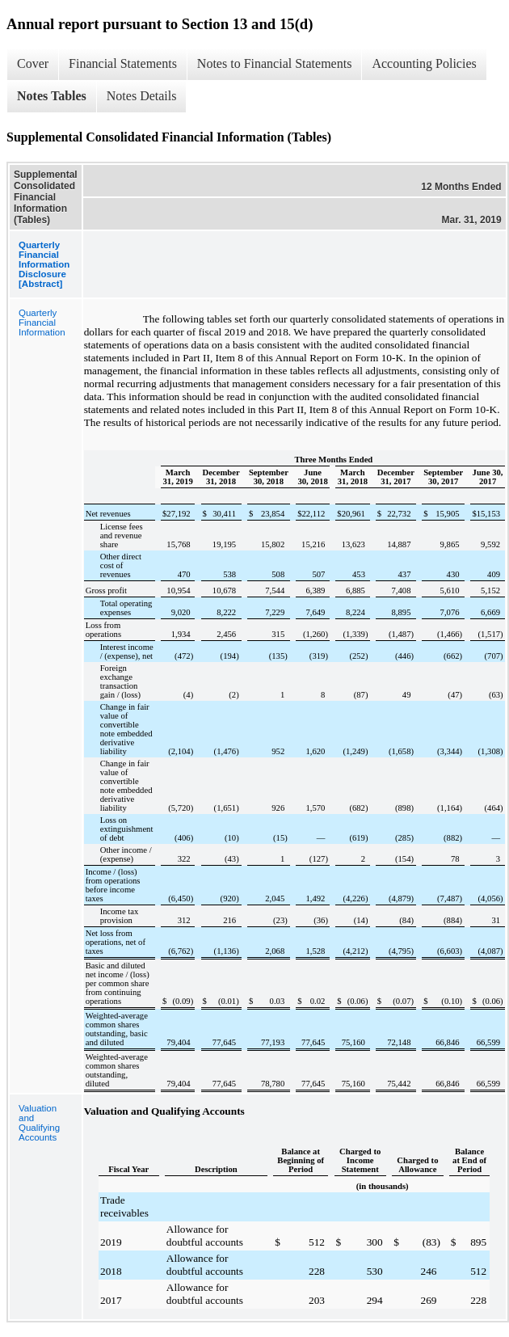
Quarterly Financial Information (42, 322)
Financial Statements (123, 63)
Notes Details (142, 96)
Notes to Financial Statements (274, 63)
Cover (32, 63)
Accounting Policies (424, 63)
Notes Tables (51, 96)
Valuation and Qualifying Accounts (39, 1122)
